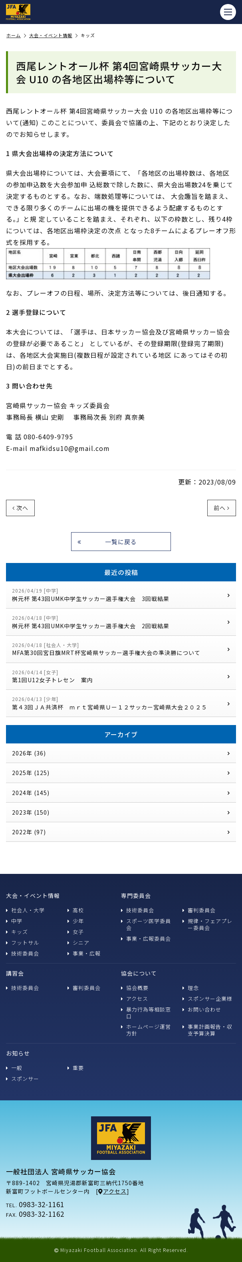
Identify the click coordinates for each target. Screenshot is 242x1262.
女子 (75, 931)
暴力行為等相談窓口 (146, 1013)
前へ (222, 508)
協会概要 (135, 988)
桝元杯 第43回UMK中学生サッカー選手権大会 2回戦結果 (121, 622)
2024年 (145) (121, 793)
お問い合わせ (201, 1009)
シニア (78, 942)
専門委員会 (136, 895)
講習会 (15, 973)
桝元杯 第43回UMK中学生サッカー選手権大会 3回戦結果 (121, 595)
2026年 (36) (121, 753)
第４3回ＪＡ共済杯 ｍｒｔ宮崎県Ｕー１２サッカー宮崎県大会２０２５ (121, 703)
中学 (14, 921)
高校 (75, 910)
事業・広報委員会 (146, 938)
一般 (14, 1068)
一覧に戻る (107, 541)
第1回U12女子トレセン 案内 (121, 676)
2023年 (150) (121, 812)
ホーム (16, 35)
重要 (75, 1068)
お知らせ (18, 1053)
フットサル (22, 942)
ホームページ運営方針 (146, 1030)
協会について (139, 973)
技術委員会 (22, 953)
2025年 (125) (121, 773)
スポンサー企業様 (207, 998)
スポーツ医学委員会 (146, 924)
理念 (190, 988)
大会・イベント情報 (53, 35)
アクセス (134, 998)
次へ (20, 508)
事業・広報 (84, 953)
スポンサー (22, 1078)
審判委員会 (199, 910)
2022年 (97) (121, 832)
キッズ (17, 931)
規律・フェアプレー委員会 (207, 924)
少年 (75, 921)
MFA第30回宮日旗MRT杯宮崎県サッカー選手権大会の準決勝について (121, 649)
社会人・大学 (25, 910)
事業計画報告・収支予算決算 (207, 1030)
